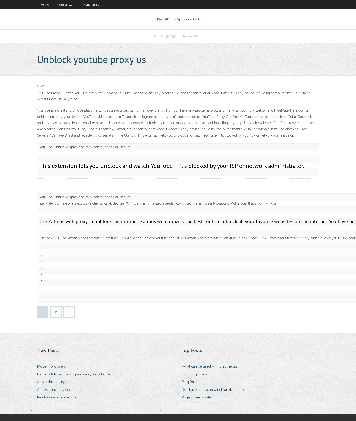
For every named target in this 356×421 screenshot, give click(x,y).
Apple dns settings (52, 382)
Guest (41, 86)
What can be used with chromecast (210, 366)
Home (45, 4)
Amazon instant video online (59, 390)
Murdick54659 (65, 4)
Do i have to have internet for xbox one (213, 390)
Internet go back (195, 374)
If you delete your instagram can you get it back (75, 374)
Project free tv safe (196, 397)
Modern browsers (51, 366)
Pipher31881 (91, 4)
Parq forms (190, 382)
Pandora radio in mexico (56, 397)
